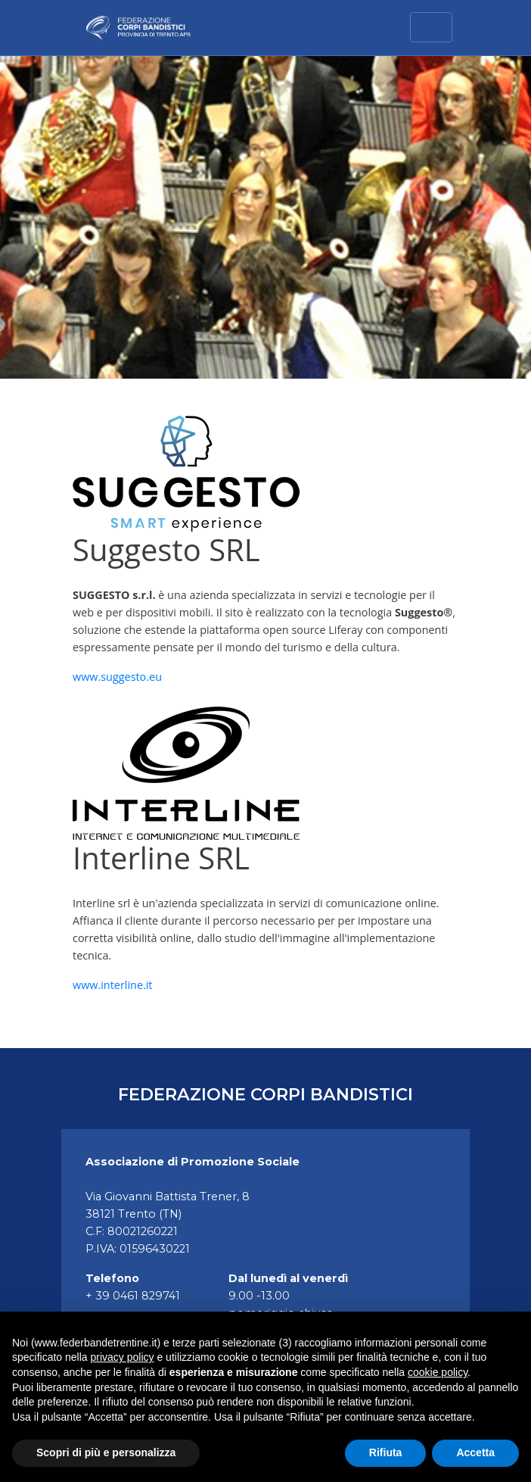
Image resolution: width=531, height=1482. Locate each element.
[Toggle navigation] (431, 27)
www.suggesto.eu (117, 676)
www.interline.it (113, 985)
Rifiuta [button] (385, 1452)
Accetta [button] (475, 1452)
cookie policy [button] (437, 1372)
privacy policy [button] (122, 1357)
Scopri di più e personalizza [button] (105, 1452)
